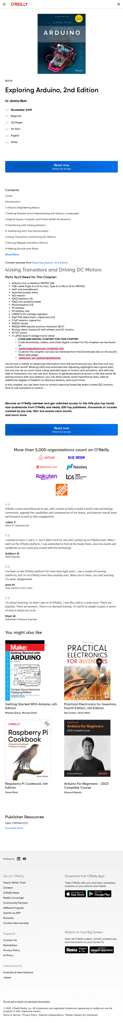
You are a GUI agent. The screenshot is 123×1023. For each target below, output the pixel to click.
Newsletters (10, 945)
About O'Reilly (13, 876)
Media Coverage (13, 897)
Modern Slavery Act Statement (82, 1015)
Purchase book (14, 828)
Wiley (14, 142)
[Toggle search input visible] (119, 4)
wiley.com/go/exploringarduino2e (39, 358)
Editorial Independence (51, 1015)
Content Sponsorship (16, 923)
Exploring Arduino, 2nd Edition (50, 262)
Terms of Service (12, 1015)
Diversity (8, 918)
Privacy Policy (11, 950)
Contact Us (10, 940)
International (12, 966)
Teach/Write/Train (14, 882)
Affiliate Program (13, 908)
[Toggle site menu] (4, 4)
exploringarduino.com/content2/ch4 (41, 348)
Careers (8, 887)
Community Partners (15, 903)
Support (9, 933)
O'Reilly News (11, 892)
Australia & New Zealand (18, 972)
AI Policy (8, 955)
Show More (12, 254)
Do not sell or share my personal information (26, 1001)
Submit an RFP (12, 913)
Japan (7, 977)
